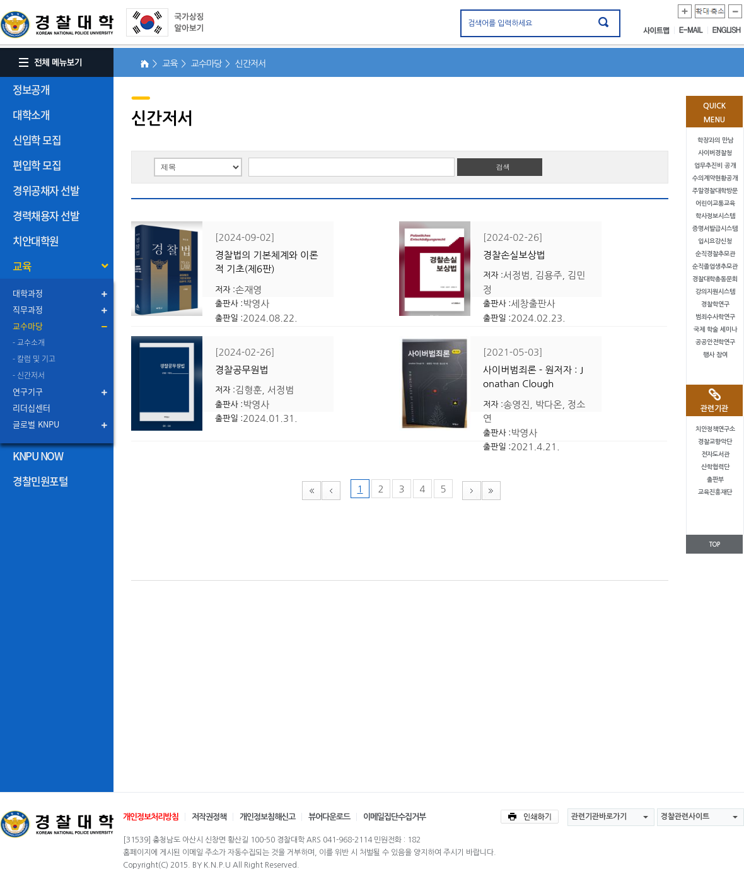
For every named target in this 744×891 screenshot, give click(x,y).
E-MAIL (693, 30)
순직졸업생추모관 (715, 266)
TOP (714, 544)
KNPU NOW (37, 455)
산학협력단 (715, 467)
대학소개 (31, 114)
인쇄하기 (530, 817)
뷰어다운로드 (329, 817)
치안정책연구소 (715, 429)
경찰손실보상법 (514, 255)
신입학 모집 (37, 140)
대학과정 (28, 293)
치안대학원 (36, 240)
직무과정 (28, 309)
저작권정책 (209, 817)
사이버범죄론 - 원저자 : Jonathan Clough (533, 377)
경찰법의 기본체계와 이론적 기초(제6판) (266, 262)
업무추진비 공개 (715, 165)
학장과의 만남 (715, 140)
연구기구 (28, 391)
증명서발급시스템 (715, 228)
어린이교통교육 (715, 203)
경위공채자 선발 (46, 190)
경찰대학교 (56, 824)
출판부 (715, 479)
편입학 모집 (37, 165)
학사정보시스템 (715, 216)
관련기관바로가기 (599, 816)
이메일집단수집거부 (394, 817)
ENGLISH (726, 30)
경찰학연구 (715, 304)
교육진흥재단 (715, 492)
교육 (22, 266)
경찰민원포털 (40, 481)
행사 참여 (715, 355)
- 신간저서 (29, 375)
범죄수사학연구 (715, 317)
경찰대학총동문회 (715, 279)
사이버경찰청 (715, 153)
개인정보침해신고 (267, 817)
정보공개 (31, 89)
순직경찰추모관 (715, 254)
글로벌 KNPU (36, 424)
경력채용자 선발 (46, 215)
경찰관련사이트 (685, 816)
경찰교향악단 (715, 442)
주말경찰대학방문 (715, 191)
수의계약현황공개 (715, 178)
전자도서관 (715, 454)
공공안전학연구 (715, 342)
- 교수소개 (29, 342)
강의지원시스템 (715, 291)
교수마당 (28, 326)
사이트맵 (659, 30)
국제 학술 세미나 (715, 329)
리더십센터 (31, 408)
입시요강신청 (715, 241)
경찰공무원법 (242, 370)
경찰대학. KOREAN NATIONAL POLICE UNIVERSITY (56, 24)
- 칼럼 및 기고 (34, 358)
